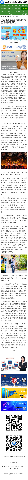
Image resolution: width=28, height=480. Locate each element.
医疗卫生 (24, 11)
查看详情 (15, 16)
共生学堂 (10, 8)
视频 (10, 14)
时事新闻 (10, 5)
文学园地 (24, 14)
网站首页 (3, 5)
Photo (17, 14)
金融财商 (24, 5)
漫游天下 (17, 8)
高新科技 (17, 5)
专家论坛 (3, 11)
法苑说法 (3, 8)
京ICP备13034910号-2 (19, 473)
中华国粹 (17, 11)
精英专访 (10, 11)
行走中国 (24, 8)
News (3, 14)
